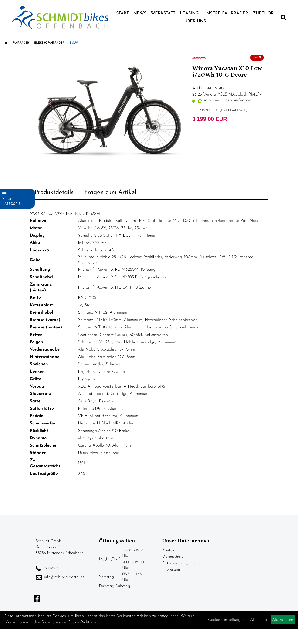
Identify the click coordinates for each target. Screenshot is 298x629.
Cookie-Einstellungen (226, 620)
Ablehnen (258, 620)
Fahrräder (20, 42)
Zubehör (263, 13)
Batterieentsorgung (178, 563)
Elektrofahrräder (49, 42)
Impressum (171, 569)
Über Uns (195, 21)
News (139, 13)
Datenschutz (172, 557)
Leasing (189, 13)
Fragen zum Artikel (110, 192)
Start (122, 13)
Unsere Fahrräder (225, 13)
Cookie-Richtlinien (83, 622)
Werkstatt (163, 13)
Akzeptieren (282, 620)
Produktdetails (54, 192)
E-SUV (73, 42)
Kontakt (169, 550)
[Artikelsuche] (283, 18)
